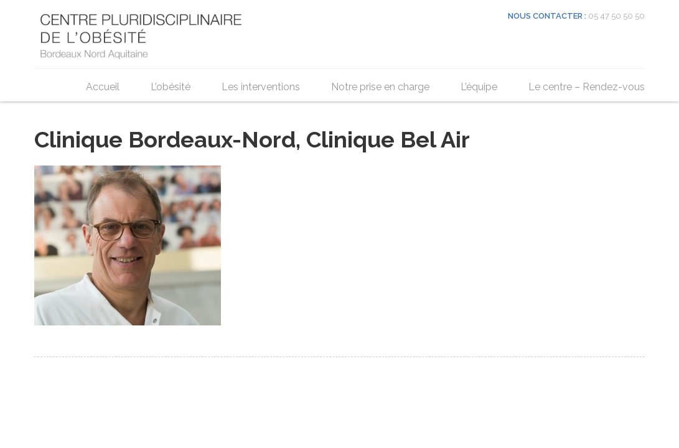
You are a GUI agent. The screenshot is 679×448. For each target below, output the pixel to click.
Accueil (102, 87)
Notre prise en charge (380, 87)
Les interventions (261, 87)
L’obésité (170, 87)
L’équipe (479, 87)
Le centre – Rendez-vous (586, 87)
